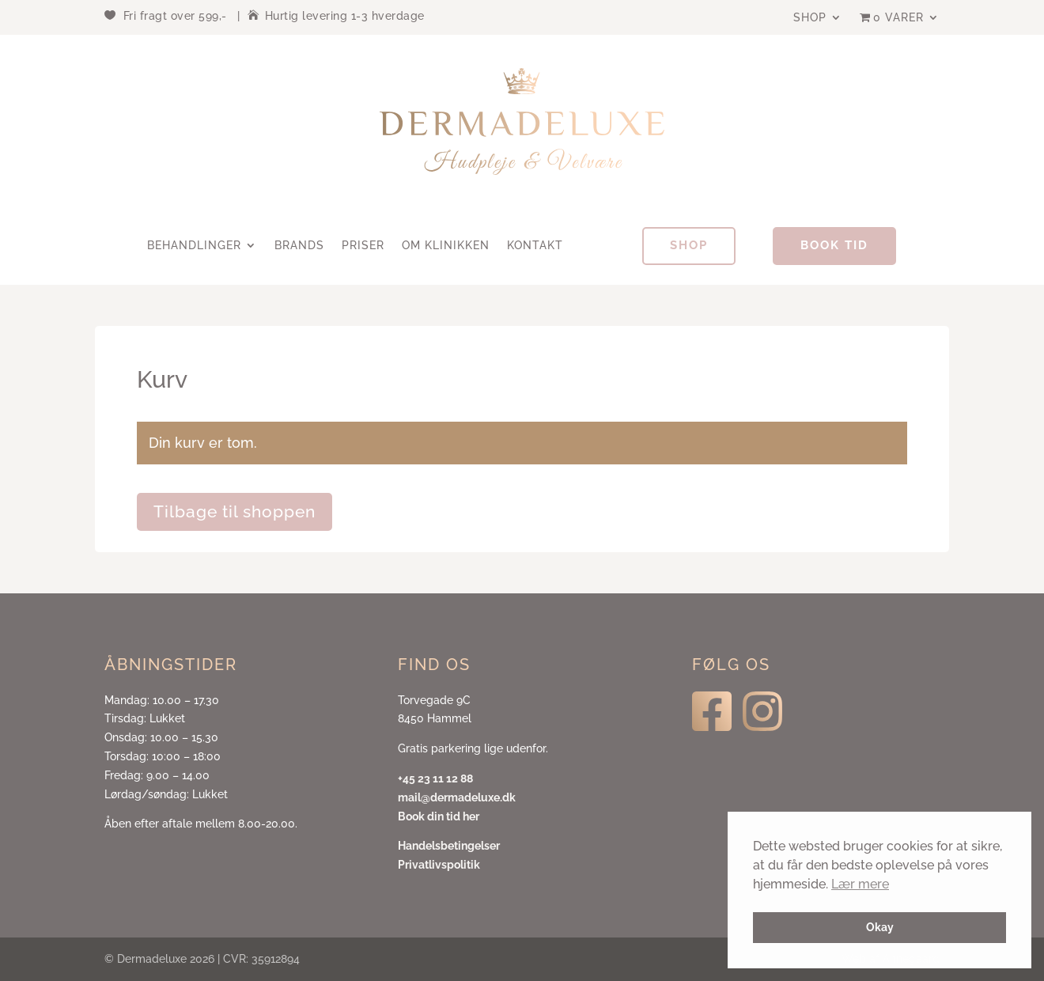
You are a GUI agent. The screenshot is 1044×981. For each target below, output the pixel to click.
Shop (809, 18)
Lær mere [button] (860, 884)
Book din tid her (438, 816)
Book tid (834, 245)
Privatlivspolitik (439, 864)
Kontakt (535, 246)
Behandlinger (194, 246)
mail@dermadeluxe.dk (457, 797)
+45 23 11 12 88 (435, 778)
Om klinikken (446, 246)
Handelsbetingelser (449, 845)
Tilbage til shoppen (234, 511)
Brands (299, 246)
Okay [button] (880, 927)
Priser (363, 246)
